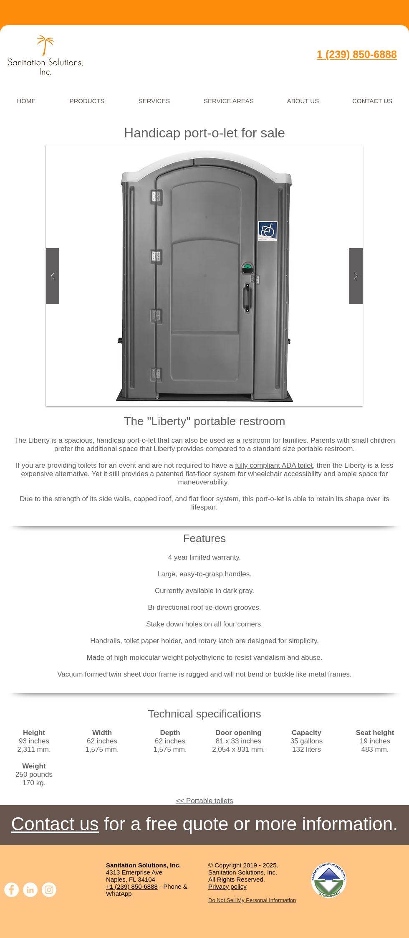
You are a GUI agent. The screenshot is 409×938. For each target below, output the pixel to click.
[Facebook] (11, 889)
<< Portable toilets (204, 801)
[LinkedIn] (30, 889)
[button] (204, 275)
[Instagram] (49, 889)
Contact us (55, 824)
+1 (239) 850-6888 (132, 886)
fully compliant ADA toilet (274, 465)
